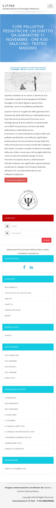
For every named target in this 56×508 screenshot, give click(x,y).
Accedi (46, 240)
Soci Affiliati (10, 367)
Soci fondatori (12, 355)
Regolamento (11, 287)
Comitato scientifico (14, 449)
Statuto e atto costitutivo (18, 293)
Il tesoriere (10, 420)
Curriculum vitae (12, 310)
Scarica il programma (15, 180)
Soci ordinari (11, 361)
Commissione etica (13, 443)
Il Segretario (11, 415)
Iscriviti (8, 335)
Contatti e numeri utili (15, 468)
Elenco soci (10, 378)
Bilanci (8, 316)
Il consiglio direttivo (15, 426)
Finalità (8, 299)
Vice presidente (11, 403)
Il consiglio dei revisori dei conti (20, 432)
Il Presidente (10, 398)
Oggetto (9, 304)
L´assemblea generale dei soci (18, 437)
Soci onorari (10, 372)
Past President (11, 409)
